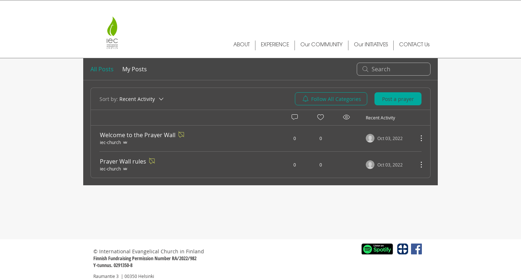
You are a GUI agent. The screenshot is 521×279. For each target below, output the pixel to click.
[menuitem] (331, 98)
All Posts (102, 69)
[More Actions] (417, 138)
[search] (394, 69)
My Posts (134, 69)
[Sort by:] (132, 98)
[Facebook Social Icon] (416, 249)
